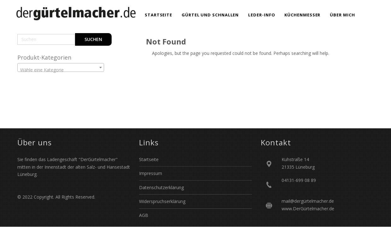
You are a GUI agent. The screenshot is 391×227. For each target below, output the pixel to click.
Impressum (150, 173)
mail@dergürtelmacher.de (308, 201)
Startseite (149, 159)
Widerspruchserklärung (162, 201)
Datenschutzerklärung (161, 187)
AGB (143, 215)
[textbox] (61, 70)
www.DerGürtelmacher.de (308, 209)
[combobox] (60, 67)
